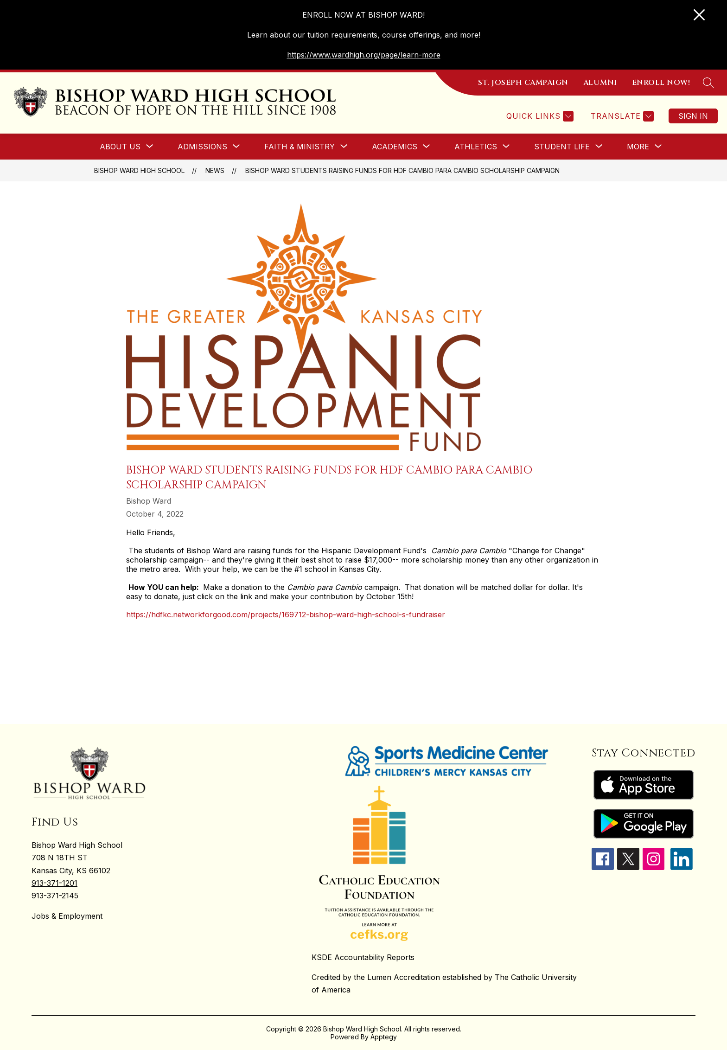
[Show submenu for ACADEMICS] (394, 146)
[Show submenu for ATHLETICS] (475, 146)
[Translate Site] (621, 116)
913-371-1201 (54, 883)
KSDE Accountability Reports (363, 957)
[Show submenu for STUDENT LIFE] (562, 146)
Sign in (693, 116)
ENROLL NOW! (661, 82)
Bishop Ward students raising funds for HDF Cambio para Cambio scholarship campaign (402, 170)
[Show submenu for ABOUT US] (120, 146)
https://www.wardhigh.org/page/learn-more (363, 54)
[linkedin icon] (681, 867)
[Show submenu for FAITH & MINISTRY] (299, 146)
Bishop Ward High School (139, 170)
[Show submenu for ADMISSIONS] (202, 146)
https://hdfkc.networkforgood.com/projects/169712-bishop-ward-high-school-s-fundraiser (286, 614)
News (214, 170)
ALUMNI (600, 82)
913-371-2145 (55, 895)
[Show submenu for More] (638, 146)
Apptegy (383, 1037)
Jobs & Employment (67, 916)
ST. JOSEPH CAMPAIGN (523, 82)
